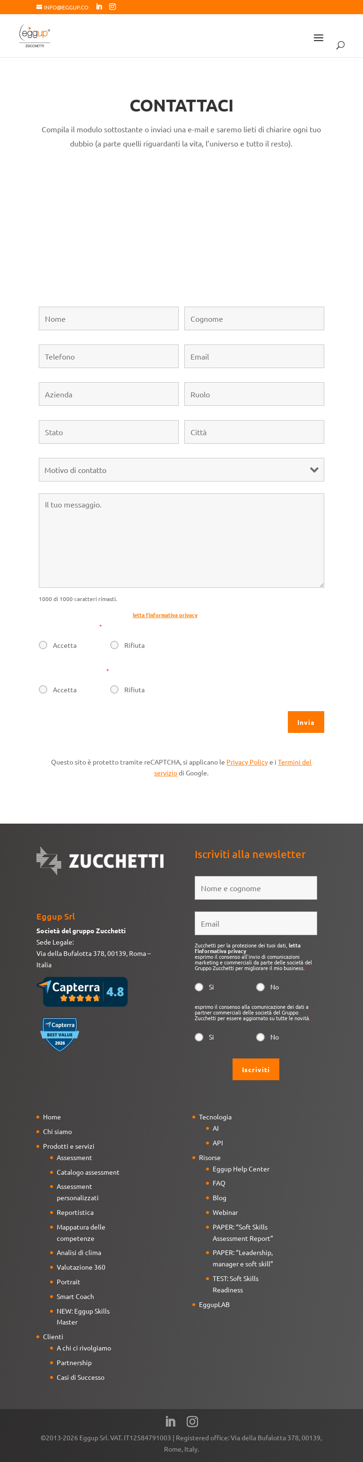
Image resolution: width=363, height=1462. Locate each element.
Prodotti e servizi (69, 1146)
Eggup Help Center (241, 1168)
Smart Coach (75, 1296)
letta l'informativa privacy (165, 615)
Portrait (68, 1281)
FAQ (219, 1182)
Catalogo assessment (88, 1172)
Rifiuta (134, 645)
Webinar (225, 1212)
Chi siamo (57, 1131)
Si (211, 986)
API (218, 1142)
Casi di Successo (80, 1377)
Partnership (74, 1362)
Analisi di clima (79, 1252)
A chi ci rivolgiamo (84, 1347)
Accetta (65, 645)
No (274, 986)
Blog (219, 1197)
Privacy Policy (247, 761)
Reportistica (75, 1212)
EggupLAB (214, 1304)
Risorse (210, 1157)
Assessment (74, 1157)
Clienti (53, 1336)
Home (52, 1116)
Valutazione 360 (81, 1267)
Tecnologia (215, 1116)
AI (216, 1128)
